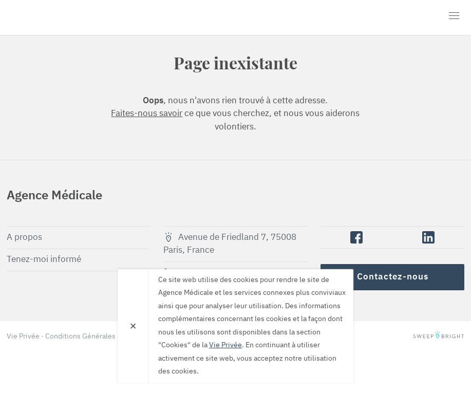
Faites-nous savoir (146, 113)
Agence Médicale (66, 17)
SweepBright (438, 336)
